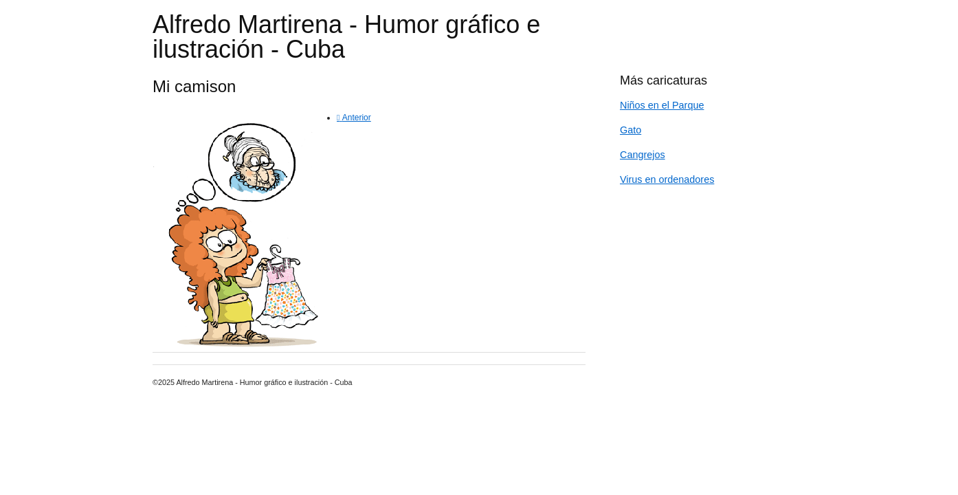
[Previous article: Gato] (354, 117)
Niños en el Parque (662, 105)
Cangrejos (642, 154)
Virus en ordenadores (667, 179)
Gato (630, 129)
